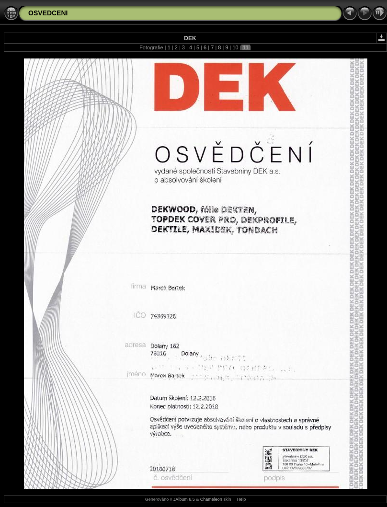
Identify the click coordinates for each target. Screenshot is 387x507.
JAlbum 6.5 (184, 499)
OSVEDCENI (48, 13)
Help (241, 499)
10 (235, 47)
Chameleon (211, 499)
